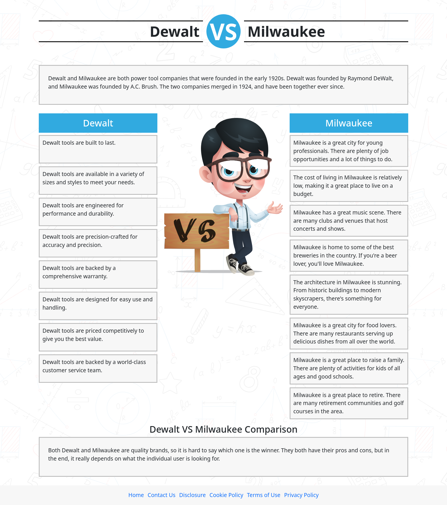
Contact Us (162, 495)
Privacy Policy (301, 495)
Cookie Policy (226, 495)
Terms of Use (263, 495)
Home (136, 495)
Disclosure (192, 495)
